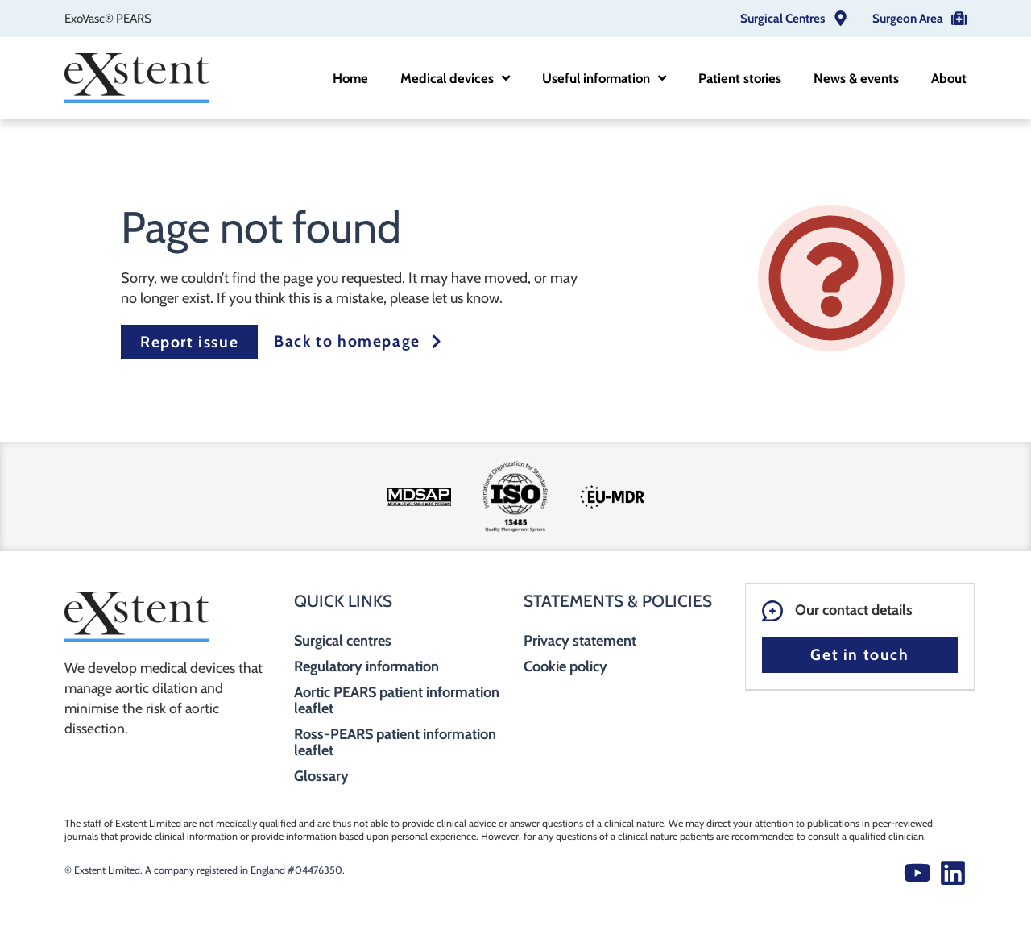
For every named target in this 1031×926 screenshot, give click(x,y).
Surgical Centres (782, 18)
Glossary (321, 776)
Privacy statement (580, 641)
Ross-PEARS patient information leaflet (395, 742)
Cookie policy (565, 666)
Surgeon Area (907, 18)
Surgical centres (342, 641)
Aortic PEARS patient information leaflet (396, 700)
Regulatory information (366, 666)
